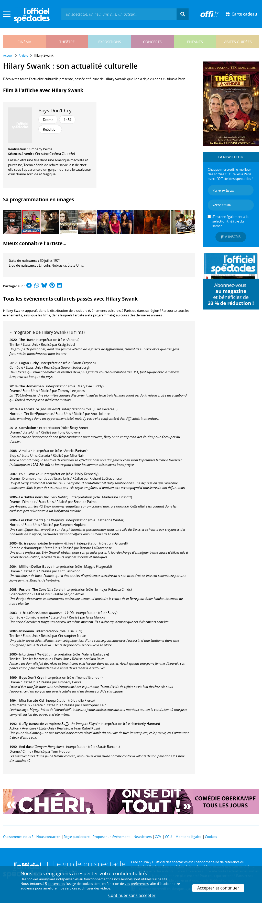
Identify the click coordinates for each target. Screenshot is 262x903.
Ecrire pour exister (33, 543)
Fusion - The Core (32, 589)
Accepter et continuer (218, 888)
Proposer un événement (111, 836)
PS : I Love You (30, 474)
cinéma (24, 41)
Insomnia (26, 631)
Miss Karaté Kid (31, 700)
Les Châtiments (31, 520)
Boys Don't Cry (55, 110)
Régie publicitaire (77, 836)
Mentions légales (188, 836)
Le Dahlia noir (30, 497)
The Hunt (26, 339)
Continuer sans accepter (132, 895)
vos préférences (137, 883)
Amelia (24, 450)
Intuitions (27, 654)
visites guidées (238, 41)
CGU (168, 836)
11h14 (23, 612)
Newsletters (143, 836)
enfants (195, 41)
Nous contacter (48, 836)
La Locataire (29, 409)
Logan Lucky (29, 363)
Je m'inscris (231, 236)
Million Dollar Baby (34, 566)
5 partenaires (55, 883)
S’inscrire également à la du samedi (230, 221)
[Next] (189, 222)
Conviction (27, 427)
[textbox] (119, 13)
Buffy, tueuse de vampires (39, 723)
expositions (109, 41)
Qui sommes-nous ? (18, 836)
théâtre (67, 41)
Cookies (211, 836)
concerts (152, 41)
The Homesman (31, 386)
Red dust (26, 746)
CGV (158, 836)
